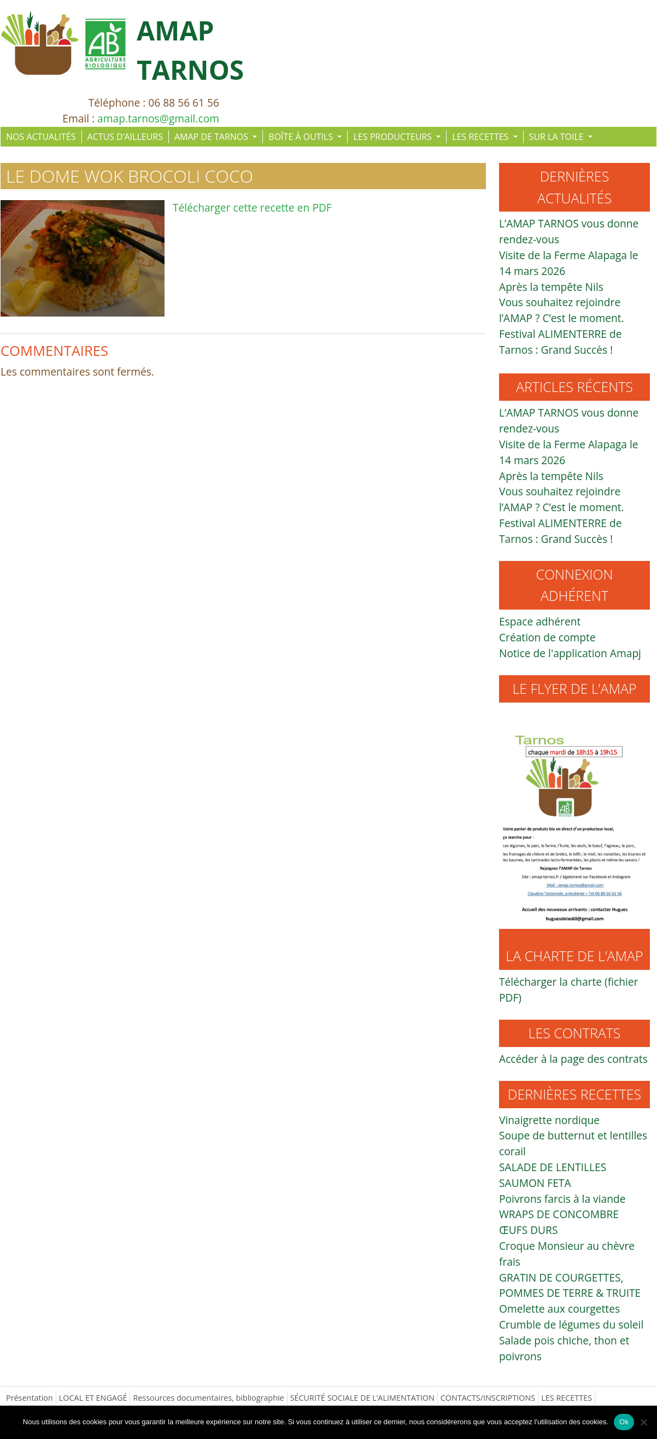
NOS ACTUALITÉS (41, 137)
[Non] (643, 1422)
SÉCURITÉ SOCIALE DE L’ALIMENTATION (362, 1398)
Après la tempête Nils (551, 286)
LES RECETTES (481, 137)
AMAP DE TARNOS (212, 137)
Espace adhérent (539, 621)
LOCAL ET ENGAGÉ (93, 1398)
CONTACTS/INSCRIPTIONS (488, 1398)
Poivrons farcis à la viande (562, 1198)
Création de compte (547, 637)
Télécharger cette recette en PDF (252, 207)
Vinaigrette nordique (549, 1120)
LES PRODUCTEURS (393, 137)
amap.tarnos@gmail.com (158, 118)
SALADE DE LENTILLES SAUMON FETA (552, 1175)
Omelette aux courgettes (559, 1308)
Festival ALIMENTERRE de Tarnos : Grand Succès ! (560, 341)
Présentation (29, 1398)
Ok (624, 1422)
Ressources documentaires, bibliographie (208, 1398)
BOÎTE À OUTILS (301, 137)
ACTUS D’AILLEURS (125, 137)
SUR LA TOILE (557, 137)
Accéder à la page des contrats (573, 1058)
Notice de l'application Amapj (570, 653)
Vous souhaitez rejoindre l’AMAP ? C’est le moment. (561, 310)
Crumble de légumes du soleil (571, 1324)
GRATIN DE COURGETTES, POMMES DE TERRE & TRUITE (570, 1285)
